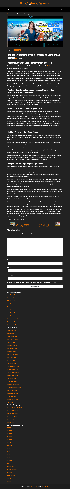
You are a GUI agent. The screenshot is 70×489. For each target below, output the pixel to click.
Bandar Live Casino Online (19, 219)
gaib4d (9, 442)
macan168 (9, 463)
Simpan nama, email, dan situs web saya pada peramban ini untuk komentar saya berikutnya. (33, 282)
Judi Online (18, 50)
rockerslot (9, 472)
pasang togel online (12, 469)
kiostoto (9, 427)
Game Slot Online (11, 342)
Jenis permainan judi (12, 345)
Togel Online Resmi (12, 316)
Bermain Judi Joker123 (12, 375)
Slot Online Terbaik (11, 322)
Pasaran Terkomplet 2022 (13, 319)
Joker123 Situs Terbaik (12, 369)
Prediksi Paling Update (12, 410)
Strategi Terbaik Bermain (13, 372)
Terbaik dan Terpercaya (13, 366)
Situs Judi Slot (10, 333)
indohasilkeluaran (11, 475)
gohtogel (9, 460)
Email (9, 267)
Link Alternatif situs (12, 360)
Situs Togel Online (11, 301)
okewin (9, 478)
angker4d (9, 430)
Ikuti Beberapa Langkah (12, 354)
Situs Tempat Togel (12, 330)
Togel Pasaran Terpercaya (13, 310)
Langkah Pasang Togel (12, 399)
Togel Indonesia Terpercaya (14, 387)
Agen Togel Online (11, 295)
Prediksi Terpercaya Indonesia (14, 407)
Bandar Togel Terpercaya (13, 298)
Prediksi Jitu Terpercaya (13, 416)
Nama (9, 260)
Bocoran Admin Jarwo (12, 325)
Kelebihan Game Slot (12, 348)
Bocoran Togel (10, 422)
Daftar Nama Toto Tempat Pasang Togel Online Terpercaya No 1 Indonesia (45, 225)
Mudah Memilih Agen (12, 390)
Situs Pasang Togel (12, 336)
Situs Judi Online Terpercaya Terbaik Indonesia (35, 3)
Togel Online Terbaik (12, 381)
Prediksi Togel (10, 419)
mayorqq (9, 445)
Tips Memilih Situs (11, 363)
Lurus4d (9, 481)
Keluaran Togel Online (12, 413)
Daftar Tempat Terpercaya (13, 339)
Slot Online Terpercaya (12, 307)
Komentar (10, 236)
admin (20, 58)
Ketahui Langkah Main (12, 393)
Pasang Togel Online (12, 351)
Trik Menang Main (11, 402)
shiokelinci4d (10, 466)
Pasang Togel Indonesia (13, 384)
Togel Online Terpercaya (13, 304)
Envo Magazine (45, 486)
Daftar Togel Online (12, 357)
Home (8, 14)
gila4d (8, 448)
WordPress (34, 486)
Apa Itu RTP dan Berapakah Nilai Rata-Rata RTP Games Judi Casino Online (22, 225)
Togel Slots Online (11, 313)
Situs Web (10, 275)
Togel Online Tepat (11, 396)
